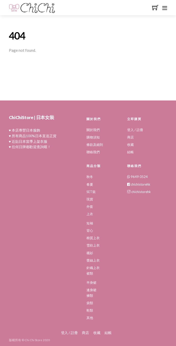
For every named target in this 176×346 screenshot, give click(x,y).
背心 (89, 230)
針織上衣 (93, 268)
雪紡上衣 (93, 245)
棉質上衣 (93, 238)
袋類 (89, 303)
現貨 (89, 199)
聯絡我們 (93, 152)
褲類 (89, 295)
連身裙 (91, 290)
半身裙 (91, 282)
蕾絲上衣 (93, 260)
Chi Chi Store (33, 340)
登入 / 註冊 (135, 130)
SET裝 (91, 192)
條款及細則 (94, 145)
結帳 (130, 152)
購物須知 (93, 137)
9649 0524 (137, 177)
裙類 (89, 273)
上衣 (89, 214)
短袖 (89, 223)
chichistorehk (138, 184)
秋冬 (89, 177)
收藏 (130, 145)
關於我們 (93, 130)
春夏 (89, 184)
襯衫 (89, 253)
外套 (89, 206)
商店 (130, 137)
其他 (89, 318)
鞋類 (89, 310)
